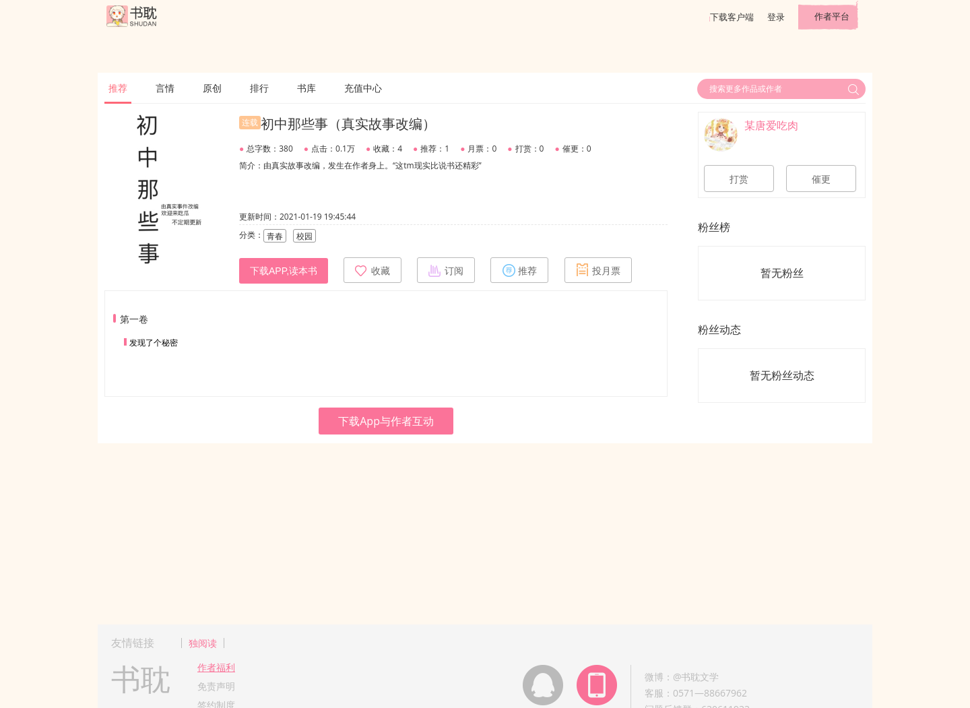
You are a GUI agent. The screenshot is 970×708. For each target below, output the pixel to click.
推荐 (117, 88)
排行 (259, 88)
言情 (165, 88)
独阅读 (203, 643)
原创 (212, 88)
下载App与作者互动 (386, 421)
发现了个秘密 (153, 342)
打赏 (739, 179)
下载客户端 (732, 17)
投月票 (598, 270)
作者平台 (831, 16)
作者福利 (216, 667)
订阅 (445, 270)
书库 (306, 88)
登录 (776, 17)
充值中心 (363, 88)
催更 (821, 179)
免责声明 (216, 686)
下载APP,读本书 (283, 270)
